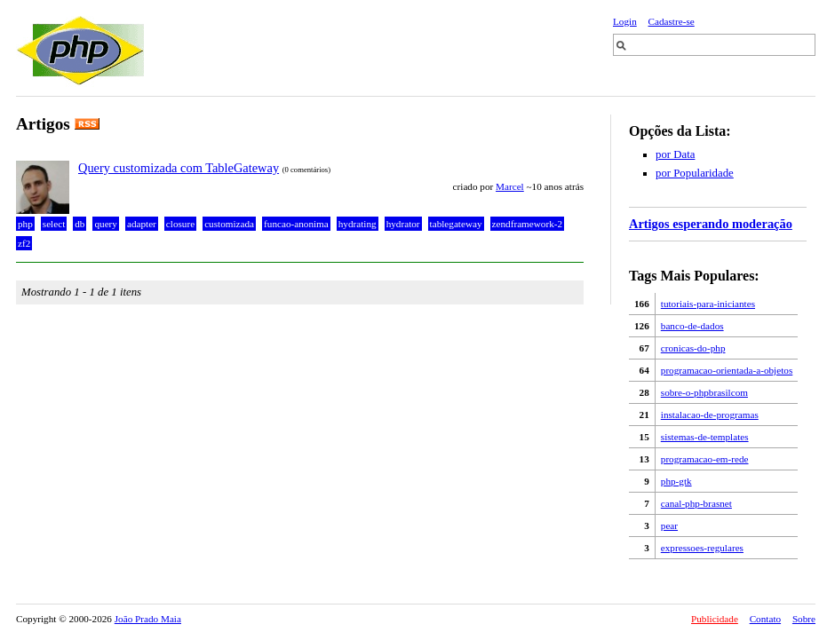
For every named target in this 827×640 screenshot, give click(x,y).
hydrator (403, 223)
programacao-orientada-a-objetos (726, 370)
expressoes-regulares (702, 547)
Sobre (803, 618)
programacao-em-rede (705, 459)
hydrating (357, 223)
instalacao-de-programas (710, 414)
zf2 (24, 243)
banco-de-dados (692, 325)
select (54, 223)
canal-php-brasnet (696, 503)
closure (180, 223)
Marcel (510, 186)
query (105, 223)
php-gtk (676, 481)
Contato (765, 618)
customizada (229, 223)
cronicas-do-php (693, 348)
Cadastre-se (671, 21)
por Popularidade (695, 173)
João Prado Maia (148, 618)
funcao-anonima (296, 223)
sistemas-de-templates (705, 436)
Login (625, 21)
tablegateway (456, 223)
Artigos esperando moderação (710, 224)
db (79, 223)
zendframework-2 (527, 223)
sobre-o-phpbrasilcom (704, 392)
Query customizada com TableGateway (178, 168)
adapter (141, 223)
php (25, 223)
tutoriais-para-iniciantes (708, 303)
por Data (675, 154)
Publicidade (714, 618)
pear (669, 525)
